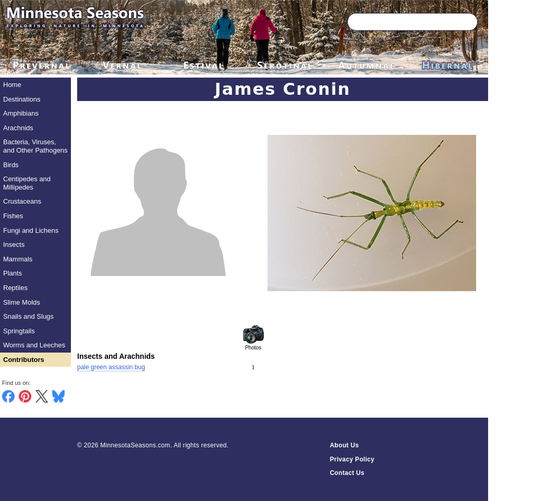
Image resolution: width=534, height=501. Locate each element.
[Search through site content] (397, 22)
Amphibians (21, 113)
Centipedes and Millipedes (27, 183)
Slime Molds (21, 302)
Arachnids (18, 128)
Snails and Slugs (28, 316)
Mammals (17, 259)
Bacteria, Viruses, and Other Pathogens (35, 146)
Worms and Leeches (34, 345)
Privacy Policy (352, 459)
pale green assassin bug (111, 367)
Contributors (23, 360)
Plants (12, 273)
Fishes (13, 216)
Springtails (19, 331)
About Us (344, 445)
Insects (14, 244)
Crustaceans (22, 201)
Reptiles (15, 288)
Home (12, 85)
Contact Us (347, 473)
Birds (11, 165)
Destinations (22, 99)
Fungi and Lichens (30, 230)
